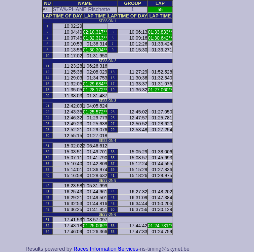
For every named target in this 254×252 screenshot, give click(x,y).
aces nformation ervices (105, 249)
